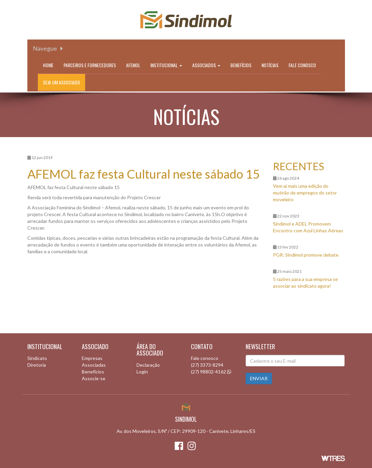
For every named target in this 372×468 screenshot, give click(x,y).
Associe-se (93, 378)
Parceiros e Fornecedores (90, 65)
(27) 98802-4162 (208, 371)
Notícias (270, 65)
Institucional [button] (166, 65)
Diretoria (36, 365)
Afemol (133, 65)
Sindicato (37, 358)
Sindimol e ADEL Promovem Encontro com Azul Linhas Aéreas (308, 227)
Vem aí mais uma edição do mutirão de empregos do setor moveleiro (305, 192)
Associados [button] (206, 65)
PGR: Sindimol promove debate (306, 255)
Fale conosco (302, 65)
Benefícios (240, 65)
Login (142, 371)
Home (48, 65)
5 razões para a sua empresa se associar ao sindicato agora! (305, 282)
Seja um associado (61, 82)
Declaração (148, 365)
